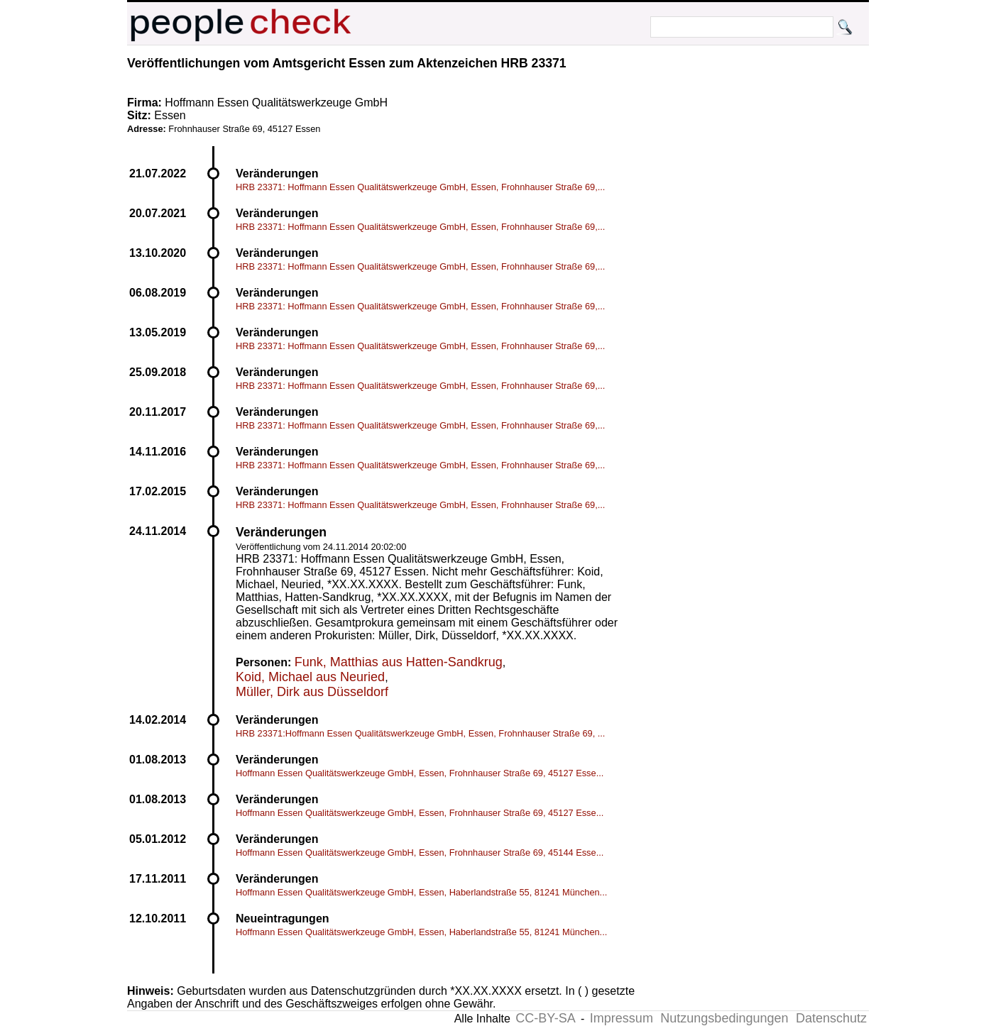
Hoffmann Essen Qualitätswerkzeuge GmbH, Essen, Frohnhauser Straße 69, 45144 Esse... (419, 852)
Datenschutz (831, 1018)
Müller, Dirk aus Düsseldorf (312, 692)
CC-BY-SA (545, 1018)
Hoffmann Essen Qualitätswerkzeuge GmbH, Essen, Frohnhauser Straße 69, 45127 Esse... (419, 773)
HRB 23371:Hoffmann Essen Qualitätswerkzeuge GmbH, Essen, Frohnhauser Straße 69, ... (420, 733)
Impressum (621, 1018)
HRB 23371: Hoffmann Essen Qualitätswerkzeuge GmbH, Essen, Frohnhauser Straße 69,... (420, 187)
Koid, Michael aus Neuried (310, 677)
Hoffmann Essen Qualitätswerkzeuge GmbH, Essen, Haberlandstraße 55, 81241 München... (421, 892)
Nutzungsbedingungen (724, 1018)
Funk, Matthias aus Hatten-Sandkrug (399, 662)
